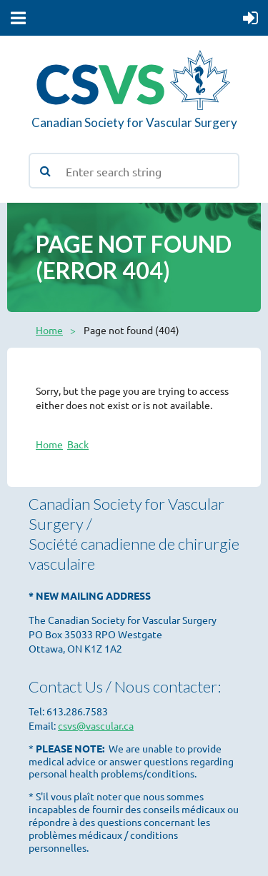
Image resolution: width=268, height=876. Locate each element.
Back (78, 444)
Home (49, 329)
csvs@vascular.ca (96, 725)
